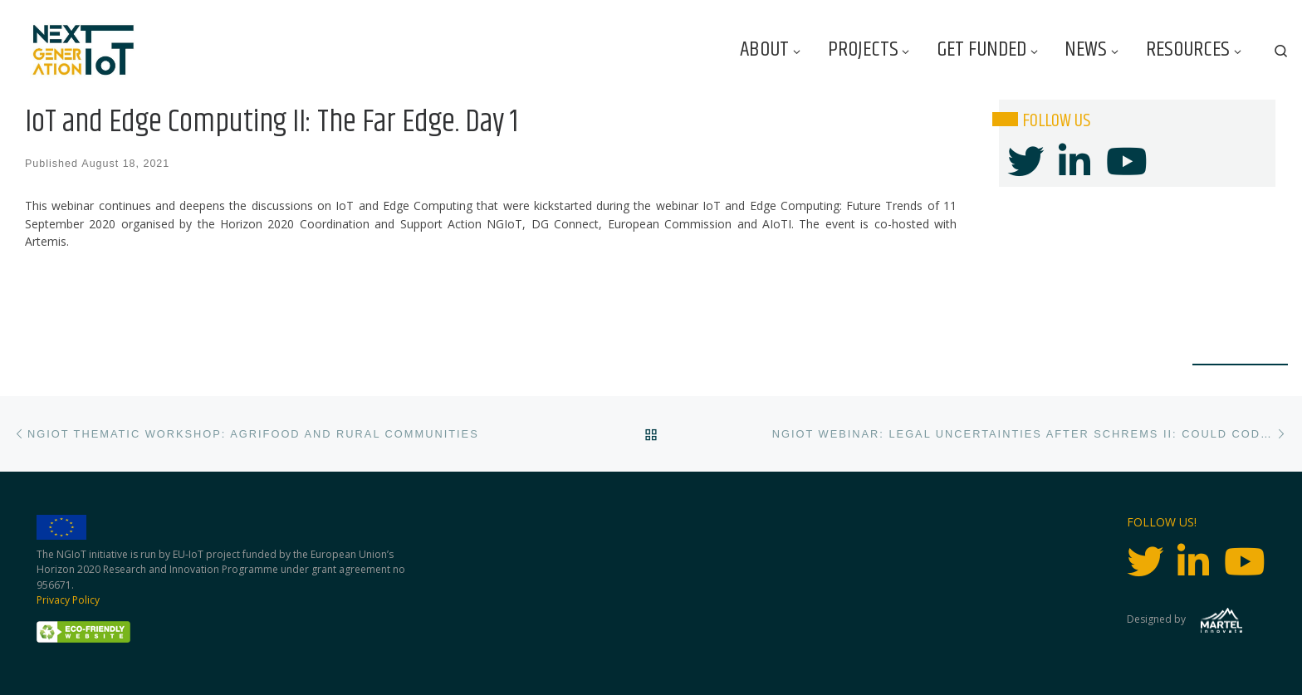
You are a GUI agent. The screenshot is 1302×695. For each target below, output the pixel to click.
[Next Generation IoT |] (83, 50)
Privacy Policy (68, 600)
